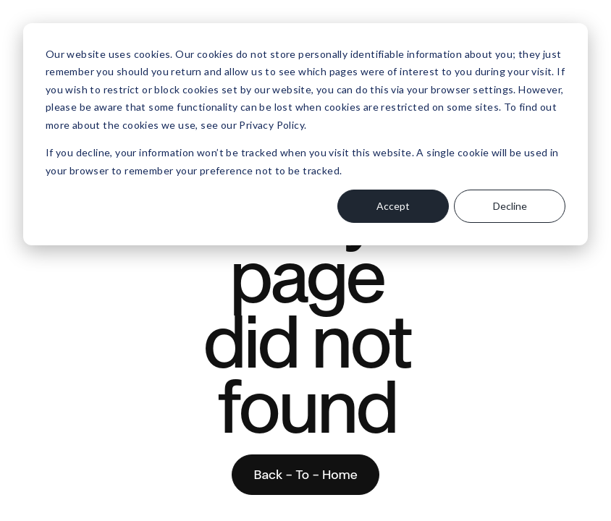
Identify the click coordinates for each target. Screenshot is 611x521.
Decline (510, 206)
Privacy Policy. (272, 125)
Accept (393, 206)
